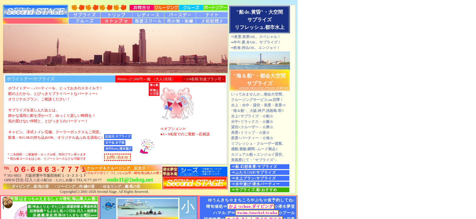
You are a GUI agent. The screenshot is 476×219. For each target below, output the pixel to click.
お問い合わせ (117, 157)
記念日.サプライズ (118, 136)
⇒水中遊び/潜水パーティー (255, 184)
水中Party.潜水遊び (118, 148)
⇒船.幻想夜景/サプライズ (254, 167)
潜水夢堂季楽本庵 (170, 171)
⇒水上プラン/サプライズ (253, 178)
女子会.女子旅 (114, 142)
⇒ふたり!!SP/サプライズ (253, 172)
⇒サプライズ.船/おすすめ (254, 190)
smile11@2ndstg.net (130, 180)
